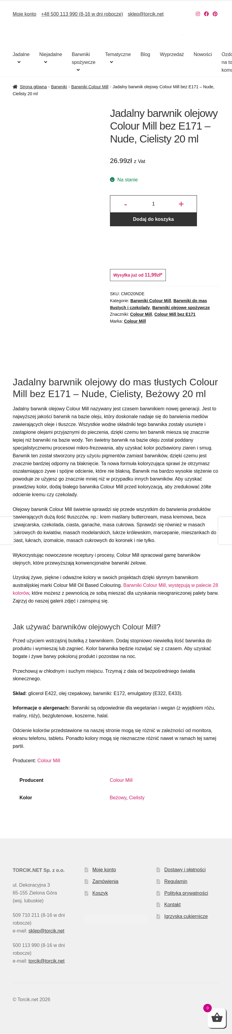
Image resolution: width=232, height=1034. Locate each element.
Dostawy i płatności (185, 869)
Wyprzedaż (172, 54)
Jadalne (21, 54)
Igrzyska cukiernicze (186, 916)
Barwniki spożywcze (83, 58)
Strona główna (33, 86)
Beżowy (118, 797)
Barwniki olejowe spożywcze (181, 307)
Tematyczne (118, 54)
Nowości (203, 54)
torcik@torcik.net (46, 961)
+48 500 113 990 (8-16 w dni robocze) (82, 14)
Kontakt (172, 904)
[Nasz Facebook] (206, 14)
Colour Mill (141, 314)
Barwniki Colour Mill (89, 86)
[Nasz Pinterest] (215, 14)
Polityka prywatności (186, 893)
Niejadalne (50, 54)
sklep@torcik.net (146, 14)
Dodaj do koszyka (153, 219)
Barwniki (59, 86)
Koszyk (100, 893)
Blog (145, 54)
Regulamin (175, 881)
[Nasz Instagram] (198, 14)
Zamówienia (105, 881)
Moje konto (24, 14)
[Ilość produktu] (153, 204)
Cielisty (137, 797)
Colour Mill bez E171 (174, 314)
